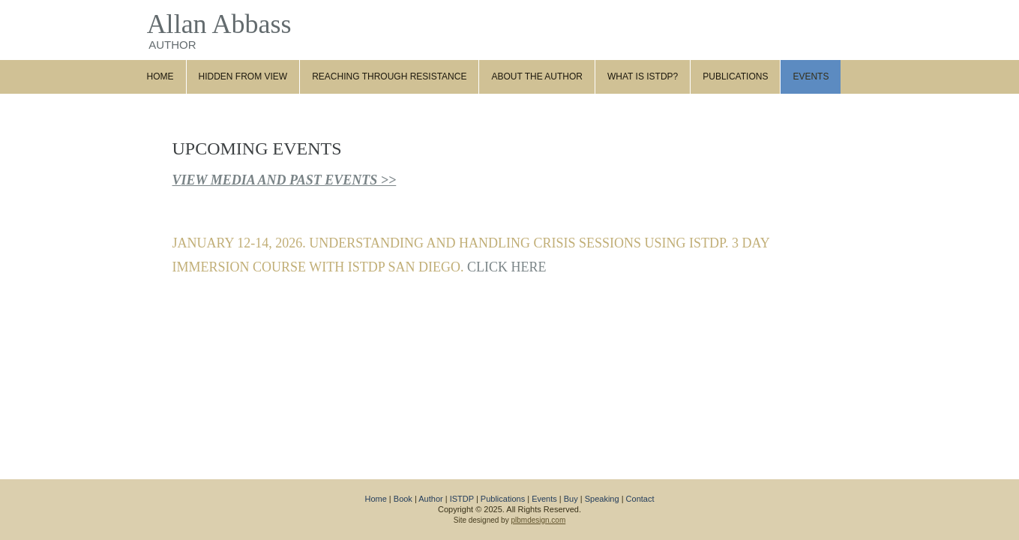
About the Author (537, 76)
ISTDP (462, 498)
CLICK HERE (507, 267)
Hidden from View (243, 76)
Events (811, 76)
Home (160, 76)
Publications (735, 76)
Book (403, 498)
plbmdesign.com (538, 520)
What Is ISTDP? (642, 76)
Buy (571, 498)
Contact (640, 498)
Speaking (602, 498)
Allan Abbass (219, 24)
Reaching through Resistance (389, 76)
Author (430, 498)
